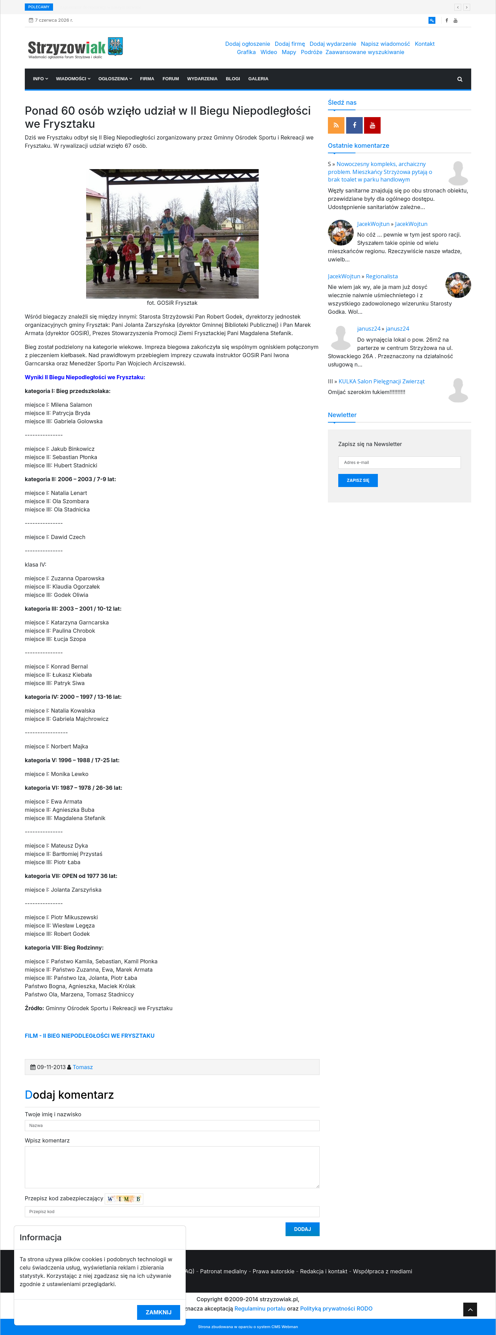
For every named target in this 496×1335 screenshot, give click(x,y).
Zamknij (159, 1312)
